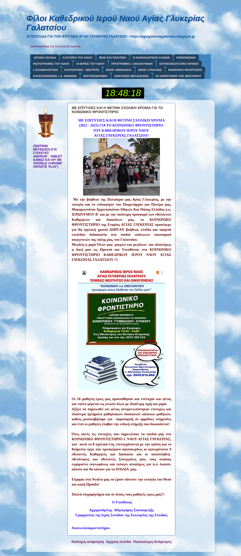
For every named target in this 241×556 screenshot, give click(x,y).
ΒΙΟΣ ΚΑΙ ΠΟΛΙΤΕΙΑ (112, 57)
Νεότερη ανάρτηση (87, 542)
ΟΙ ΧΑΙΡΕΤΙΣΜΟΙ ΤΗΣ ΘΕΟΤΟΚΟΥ (178, 76)
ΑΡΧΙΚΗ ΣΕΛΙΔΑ (45, 57)
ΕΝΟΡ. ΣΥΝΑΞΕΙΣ (150, 69)
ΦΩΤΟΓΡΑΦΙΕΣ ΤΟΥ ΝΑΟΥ (51, 63)
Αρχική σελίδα (118, 542)
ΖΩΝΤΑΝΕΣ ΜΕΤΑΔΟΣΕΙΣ (131, 76)
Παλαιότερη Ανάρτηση (152, 542)
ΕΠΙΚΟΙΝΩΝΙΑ (186, 57)
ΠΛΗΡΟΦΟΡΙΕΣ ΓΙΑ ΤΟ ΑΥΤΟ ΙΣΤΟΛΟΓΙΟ (55, 46)
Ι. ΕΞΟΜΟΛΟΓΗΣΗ (45, 69)
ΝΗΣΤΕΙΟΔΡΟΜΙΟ (95, 76)
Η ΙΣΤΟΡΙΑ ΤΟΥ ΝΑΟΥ (77, 57)
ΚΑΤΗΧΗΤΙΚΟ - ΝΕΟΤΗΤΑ (81, 69)
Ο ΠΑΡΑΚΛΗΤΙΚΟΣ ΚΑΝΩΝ (151, 57)
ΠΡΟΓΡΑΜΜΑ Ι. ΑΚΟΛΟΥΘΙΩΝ (132, 63)
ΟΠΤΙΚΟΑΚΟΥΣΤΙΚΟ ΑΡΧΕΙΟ (179, 63)
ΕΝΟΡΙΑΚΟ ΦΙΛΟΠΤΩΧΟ (185, 69)
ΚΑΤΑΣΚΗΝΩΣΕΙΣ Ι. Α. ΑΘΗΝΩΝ (54, 76)
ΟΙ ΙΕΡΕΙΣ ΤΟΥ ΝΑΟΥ (90, 63)
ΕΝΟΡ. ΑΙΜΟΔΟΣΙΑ (118, 69)
